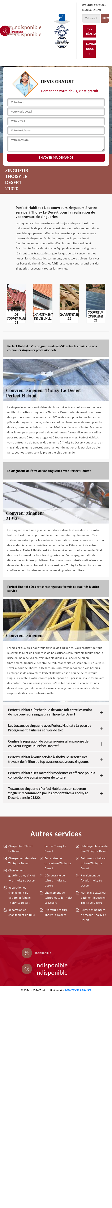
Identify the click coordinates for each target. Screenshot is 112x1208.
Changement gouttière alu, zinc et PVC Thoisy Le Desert (21, 875)
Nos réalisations (91, 31)
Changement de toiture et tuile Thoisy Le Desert (59, 898)
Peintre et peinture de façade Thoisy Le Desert (93, 915)
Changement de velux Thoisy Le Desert (22, 861)
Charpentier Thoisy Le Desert (20, 848)
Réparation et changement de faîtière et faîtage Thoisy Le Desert (19, 895)
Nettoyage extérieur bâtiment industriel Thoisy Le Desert (94, 898)
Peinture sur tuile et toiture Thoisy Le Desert (94, 863)
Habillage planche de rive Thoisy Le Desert (94, 848)
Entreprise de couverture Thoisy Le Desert (58, 863)
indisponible (27, 27)
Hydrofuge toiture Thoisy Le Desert (56, 912)
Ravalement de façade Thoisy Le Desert (91, 880)
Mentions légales (78, 990)
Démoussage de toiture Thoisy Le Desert (55, 880)
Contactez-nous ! (91, 49)
